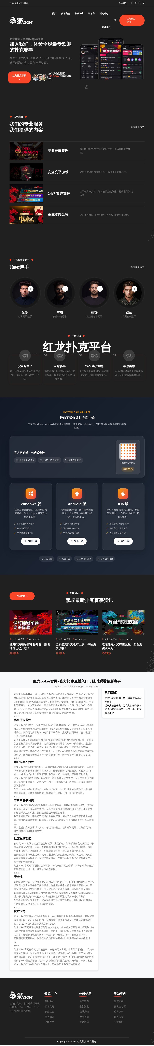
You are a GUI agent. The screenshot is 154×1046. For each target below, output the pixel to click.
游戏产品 (49, 1022)
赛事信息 (49, 1017)
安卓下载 (76, 542)
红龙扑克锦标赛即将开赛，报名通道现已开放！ (30, 647)
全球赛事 (60, 367)
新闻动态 (93, 13)
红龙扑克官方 (17, 640)
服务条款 (118, 1017)
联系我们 (104, 13)
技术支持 (49, 1006)
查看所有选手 (137, 268)
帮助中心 (49, 1001)
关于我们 (62, 13)
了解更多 (22, 597)
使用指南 (84, 1017)
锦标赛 (83, 13)
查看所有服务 (137, 127)
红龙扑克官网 (130, 13)
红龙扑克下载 (19, 78)
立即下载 (30, 542)
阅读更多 (14, 654)
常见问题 (84, 1022)
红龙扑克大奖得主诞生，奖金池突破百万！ (122, 647)
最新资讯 (84, 1006)
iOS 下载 (123, 542)
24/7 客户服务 (94, 367)
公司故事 (118, 1012)
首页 (54, 13)
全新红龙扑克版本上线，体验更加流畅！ (76, 647)
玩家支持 (118, 1001)
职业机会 (49, 1012)
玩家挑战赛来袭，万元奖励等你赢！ (123, 706)
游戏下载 (73, 13)
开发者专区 (120, 1006)
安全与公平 (25, 367)
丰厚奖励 (129, 367)
